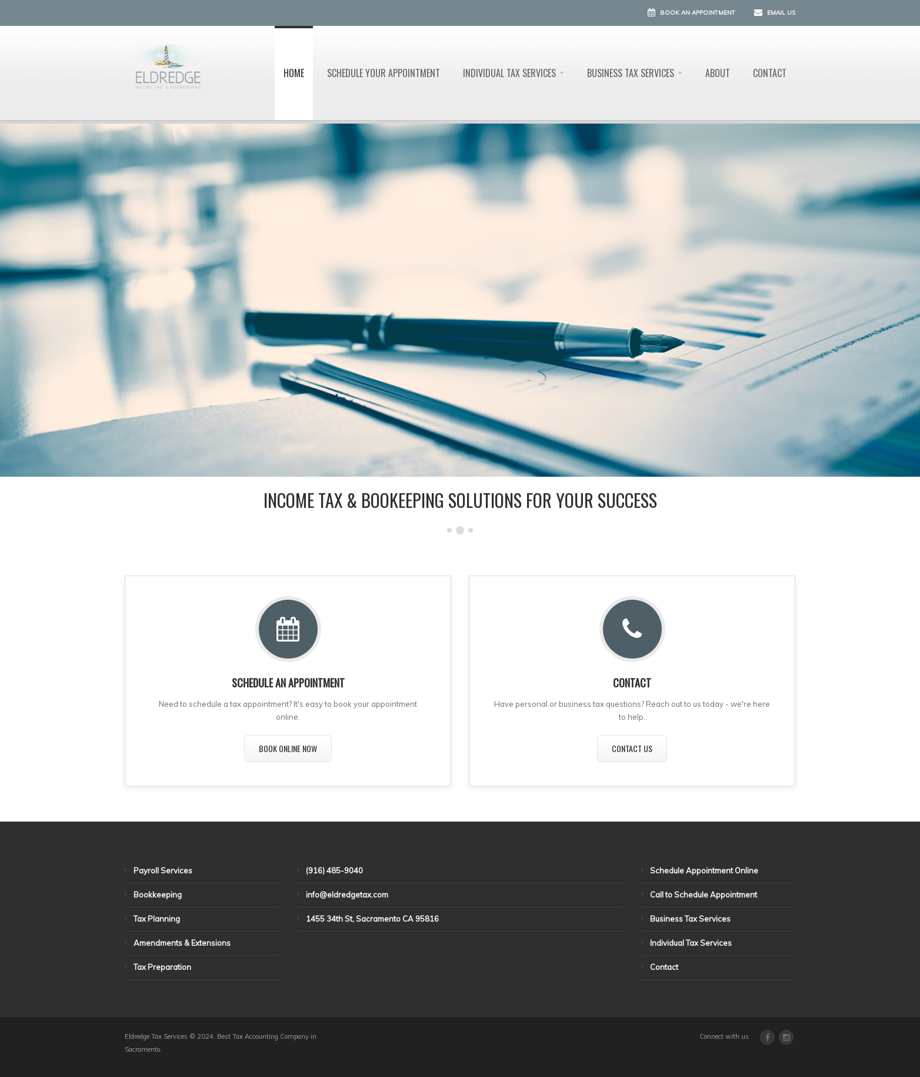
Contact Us (632, 748)
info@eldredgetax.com (347, 894)
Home (294, 73)
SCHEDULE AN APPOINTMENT (288, 682)
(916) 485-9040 (334, 870)
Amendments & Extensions (182, 943)
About (717, 73)
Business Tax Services (634, 73)
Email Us (781, 12)
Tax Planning (157, 918)
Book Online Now (288, 748)
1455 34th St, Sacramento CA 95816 (372, 918)
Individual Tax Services (513, 73)
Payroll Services (163, 870)
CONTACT (632, 682)
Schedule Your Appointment (383, 73)
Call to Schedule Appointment (703, 894)
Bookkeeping (158, 894)
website (175, 1049)
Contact (769, 73)
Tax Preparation (162, 967)
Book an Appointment (697, 12)
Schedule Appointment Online (704, 870)
